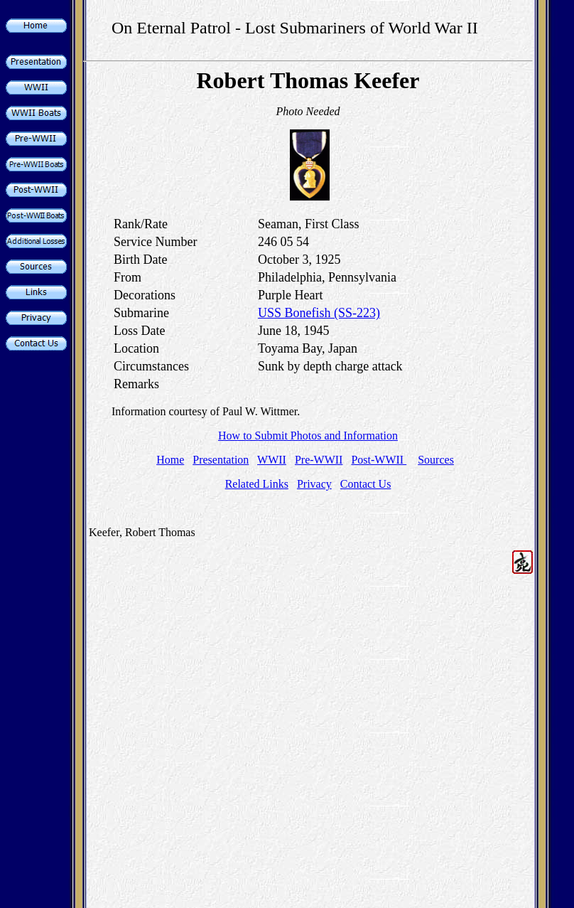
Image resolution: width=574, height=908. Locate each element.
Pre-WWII (319, 460)
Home (170, 460)
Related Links (256, 484)
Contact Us (365, 484)
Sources (436, 460)
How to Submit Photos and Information (308, 435)
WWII (271, 460)
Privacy (314, 484)
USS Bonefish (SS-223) (319, 313)
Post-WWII (378, 460)
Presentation (221, 460)
